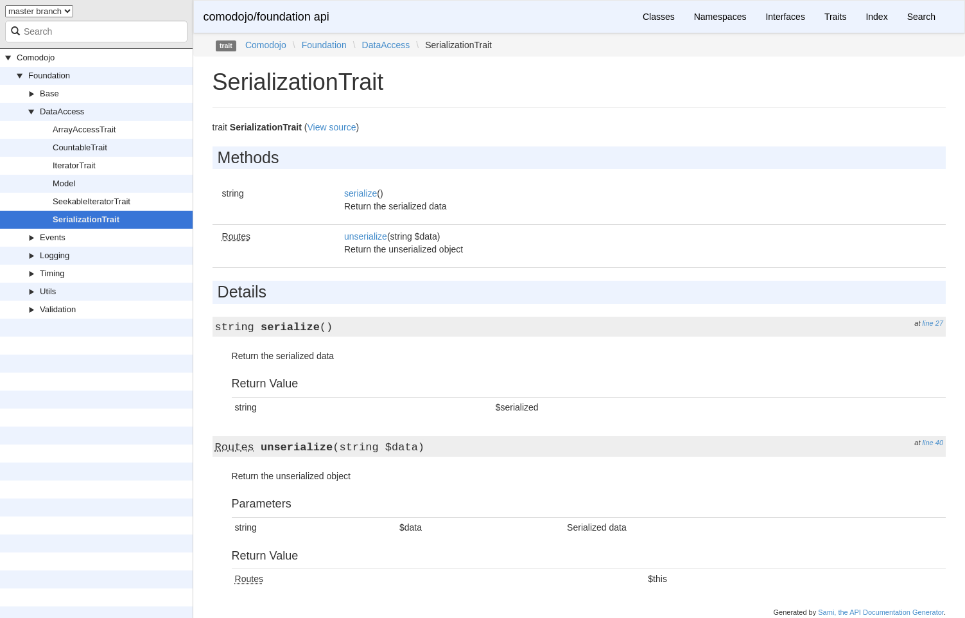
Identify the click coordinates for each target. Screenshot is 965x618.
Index (876, 17)
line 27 (933, 323)
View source (331, 127)
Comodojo (36, 57)
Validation (58, 309)
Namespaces (720, 17)
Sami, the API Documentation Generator (881, 612)
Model (64, 183)
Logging (54, 255)
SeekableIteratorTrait (91, 201)
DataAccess (62, 111)
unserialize (365, 236)
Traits (835, 17)
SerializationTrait (86, 219)
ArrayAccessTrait (84, 129)
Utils (48, 291)
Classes (659, 17)
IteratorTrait (74, 165)
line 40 (933, 442)
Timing (52, 273)
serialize (360, 193)
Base (49, 93)
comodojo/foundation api (266, 16)
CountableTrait (80, 147)
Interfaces (784, 17)
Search (921, 17)
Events (52, 237)
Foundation (49, 75)
